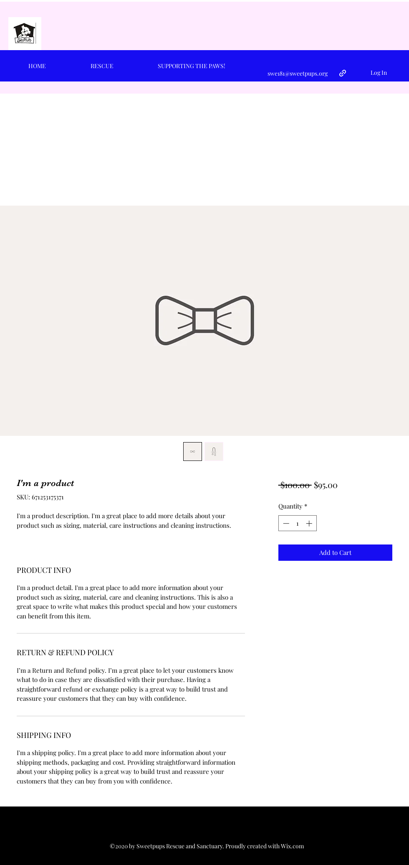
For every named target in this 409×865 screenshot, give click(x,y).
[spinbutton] (297, 523)
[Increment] (310, 523)
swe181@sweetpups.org (298, 73)
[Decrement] (285, 523)
